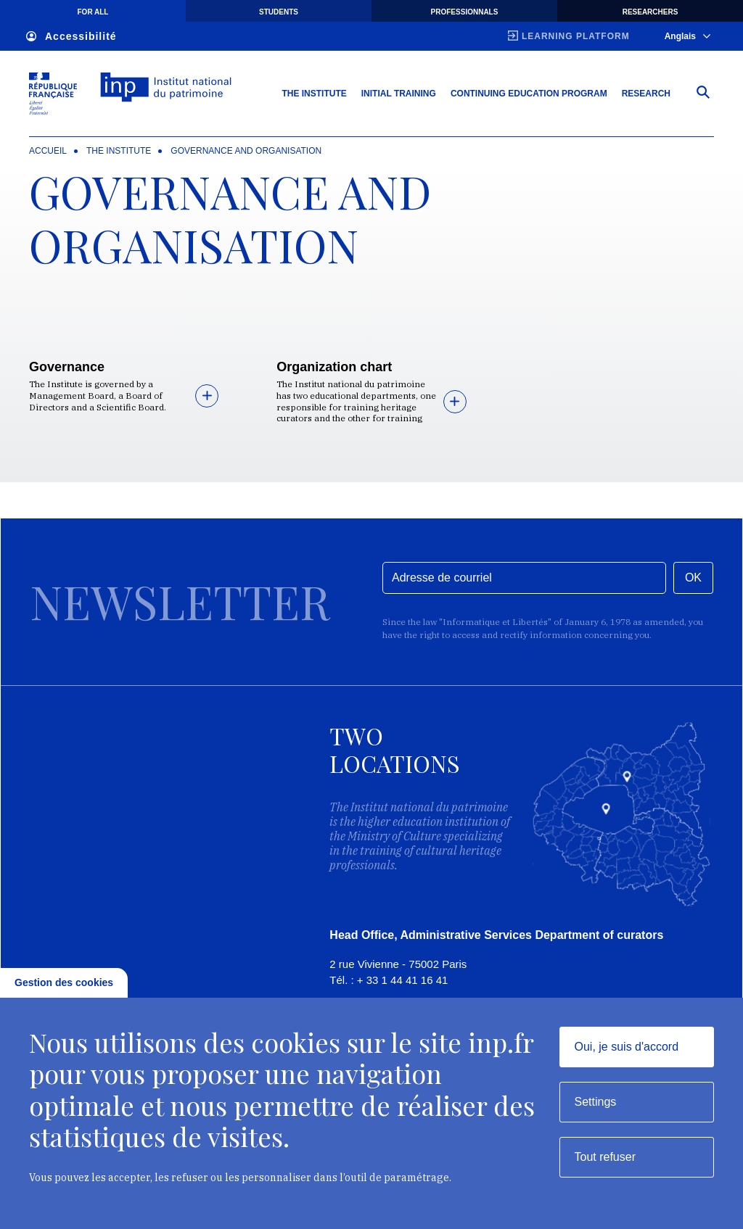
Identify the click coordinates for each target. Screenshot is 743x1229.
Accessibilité (71, 36)
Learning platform (576, 36)
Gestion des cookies (64, 982)
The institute (118, 151)
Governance (66, 367)
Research (646, 93)
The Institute (314, 93)
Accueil (48, 151)
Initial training (398, 93)
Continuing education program (529, 93)
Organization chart (334, 367)
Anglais (687, 36)
